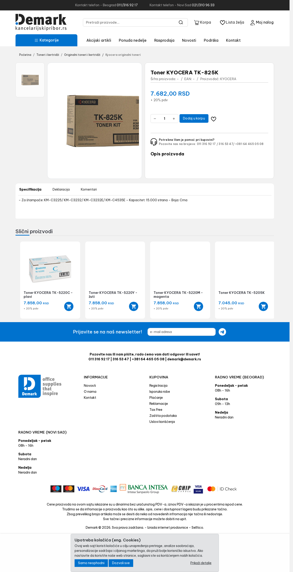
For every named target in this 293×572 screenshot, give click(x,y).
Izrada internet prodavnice (167, 527)
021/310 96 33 (203, 5)
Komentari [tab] (89, 189)
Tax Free (155, 410)
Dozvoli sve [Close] (121, 563)
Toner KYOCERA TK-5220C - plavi (48, 295)
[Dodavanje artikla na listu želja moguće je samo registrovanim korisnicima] (214, 118)
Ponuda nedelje (133, 40)
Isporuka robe (159, 392)
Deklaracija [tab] (61, 189)
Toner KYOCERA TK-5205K (241, 293)
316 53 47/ (226, 144)
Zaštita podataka (163, 416)
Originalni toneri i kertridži (82, 55)
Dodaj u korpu (194, 118)
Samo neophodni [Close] (91, 563)
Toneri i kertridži (47, 55)
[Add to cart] (68, 306)
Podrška (211, 40)
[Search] (181, 22)
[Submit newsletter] (222, 332)
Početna (25, 55)
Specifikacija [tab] (30, 189)
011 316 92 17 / (207, 144)
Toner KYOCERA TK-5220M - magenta (178, 295)
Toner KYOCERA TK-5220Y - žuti (113, 295)
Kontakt (233, 40)
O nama (90, 392)
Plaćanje (156, 398)
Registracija (158, 385)
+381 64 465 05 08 (249, 144)
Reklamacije (158, 404)
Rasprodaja (164, 40)
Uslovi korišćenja (162, 422)
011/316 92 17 (127, 5)
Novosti (189, 40)
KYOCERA (228, 79)
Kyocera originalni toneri (123, 55)
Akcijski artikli (98, 40)
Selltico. (198, 527)
